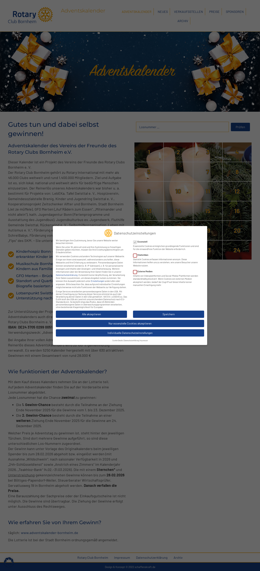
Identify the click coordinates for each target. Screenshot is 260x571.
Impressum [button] (144, 337)
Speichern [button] (169, 310)
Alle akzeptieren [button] (91, 310)
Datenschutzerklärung (67, 271)
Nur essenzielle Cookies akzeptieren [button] (130, 320)
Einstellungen (97, 277)
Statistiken (142, 251)
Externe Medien (144, 268)
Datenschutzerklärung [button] (131, 337)
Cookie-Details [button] (117, 337)
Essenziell (141, 238)
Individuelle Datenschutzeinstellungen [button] (130, 329)
